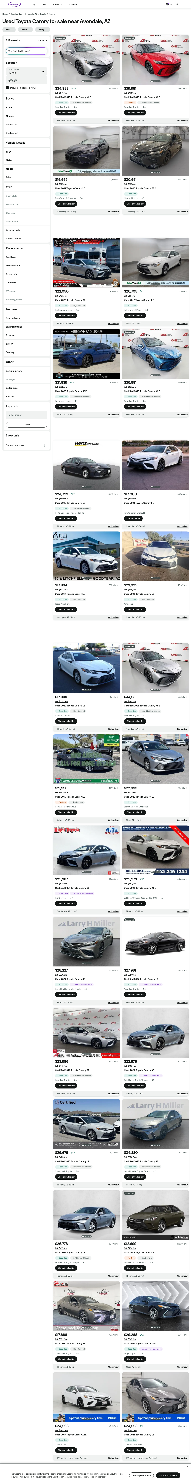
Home (5, 14)
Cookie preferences (141, 1475)
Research (57, 4)
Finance (73, 4)
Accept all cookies (168, 1475)
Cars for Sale (17, 14)
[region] (95, 1473)
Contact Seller (133, 518)
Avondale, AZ (31, 14)
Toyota (43, 14)
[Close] (187, 1466)
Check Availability (66, 112)
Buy (33, 4)
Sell (44, 4)
